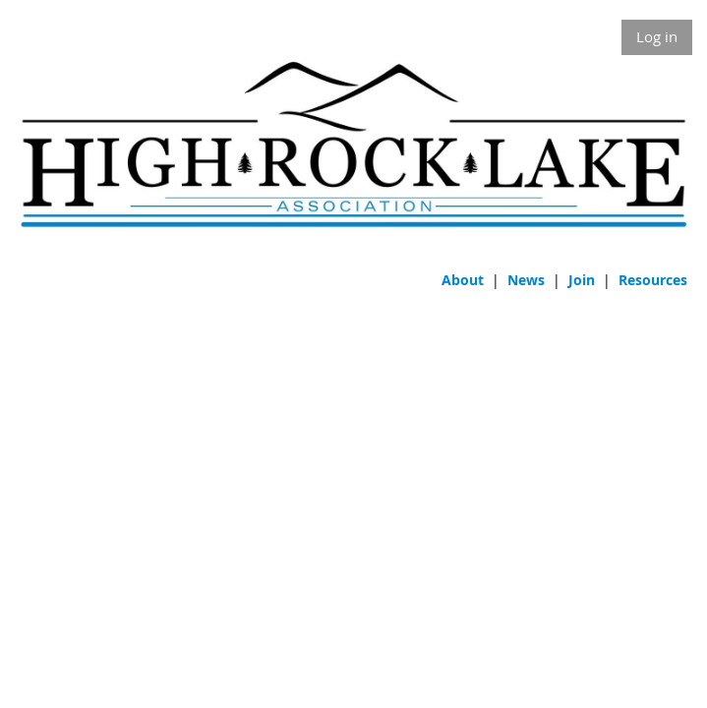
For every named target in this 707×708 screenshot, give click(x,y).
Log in (657, 36)
